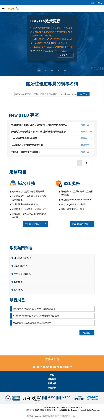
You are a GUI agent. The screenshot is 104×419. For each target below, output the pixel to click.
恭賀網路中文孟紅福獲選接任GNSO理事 (32, 322)
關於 (52, 375)
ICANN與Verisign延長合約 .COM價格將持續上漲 (36, 315)
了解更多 (64, 55)
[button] (3, 8)
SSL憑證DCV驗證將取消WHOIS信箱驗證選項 (34, 308)
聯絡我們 (52, 387)
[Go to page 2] (86, 163)
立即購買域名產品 (36, 224)
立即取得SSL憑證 (82, 224)
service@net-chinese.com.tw (52, 366)
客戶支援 (52, 383)
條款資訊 (52, 379)
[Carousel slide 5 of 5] (65, 70)
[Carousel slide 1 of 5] (39, 70)
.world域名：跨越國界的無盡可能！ (28, 145)
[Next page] (93, 163)
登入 (100, 3)
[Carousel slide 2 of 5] (45, 70)
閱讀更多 (87, 333)
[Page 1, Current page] (79, 163)
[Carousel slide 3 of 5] (52, 70)
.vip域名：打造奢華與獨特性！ (25, 152)
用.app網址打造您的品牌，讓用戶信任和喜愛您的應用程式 (39, 125)
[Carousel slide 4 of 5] (58, 70)
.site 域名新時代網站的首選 (24, 138)
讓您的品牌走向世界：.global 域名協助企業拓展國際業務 (38, 131)
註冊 (93, 3)
